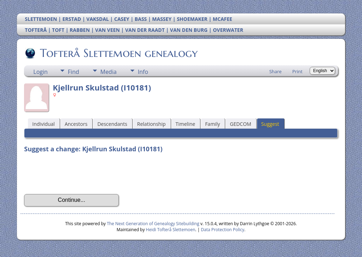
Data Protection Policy (222, 230)
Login (40, 72)
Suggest (270, 124)
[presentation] (78, 173)
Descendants (112, 124)
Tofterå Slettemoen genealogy (118, 53)
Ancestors (76, 124)
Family (212, 124)
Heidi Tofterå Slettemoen (170, 230)
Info (143, 72)
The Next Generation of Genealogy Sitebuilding (153, 224)
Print (297, 71)
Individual (43, 124)
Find (73, 72)
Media (108, 72)
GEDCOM (240, 124)
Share (275, 71)
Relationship (151, 124)
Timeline (185, 124)
